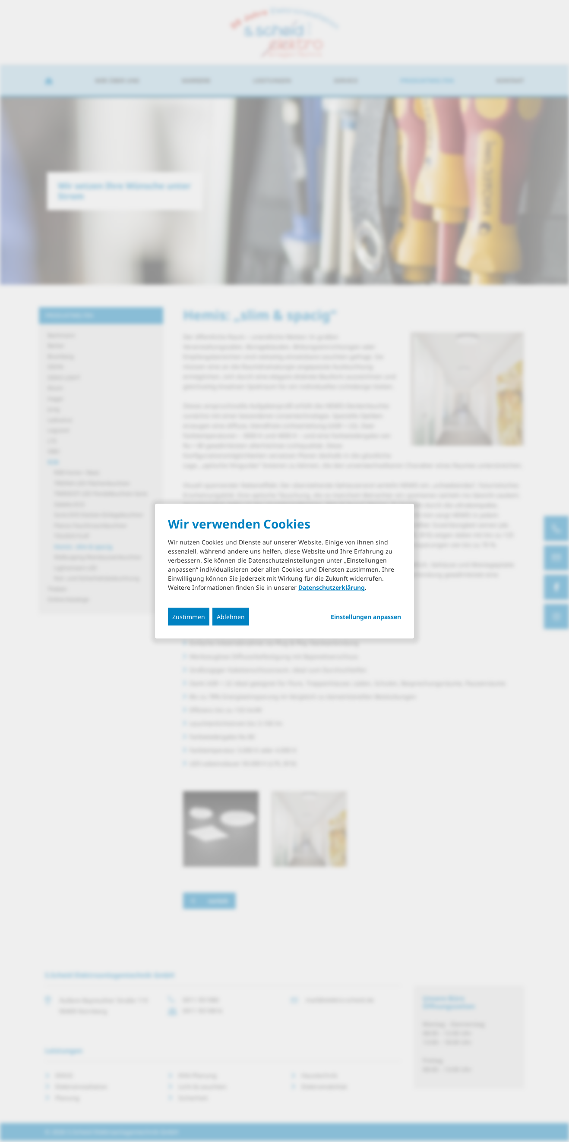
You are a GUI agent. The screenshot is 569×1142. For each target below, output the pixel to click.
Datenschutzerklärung (331, 587)
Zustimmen (188, 617)
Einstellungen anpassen (366, 617)
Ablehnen (231, 617)
